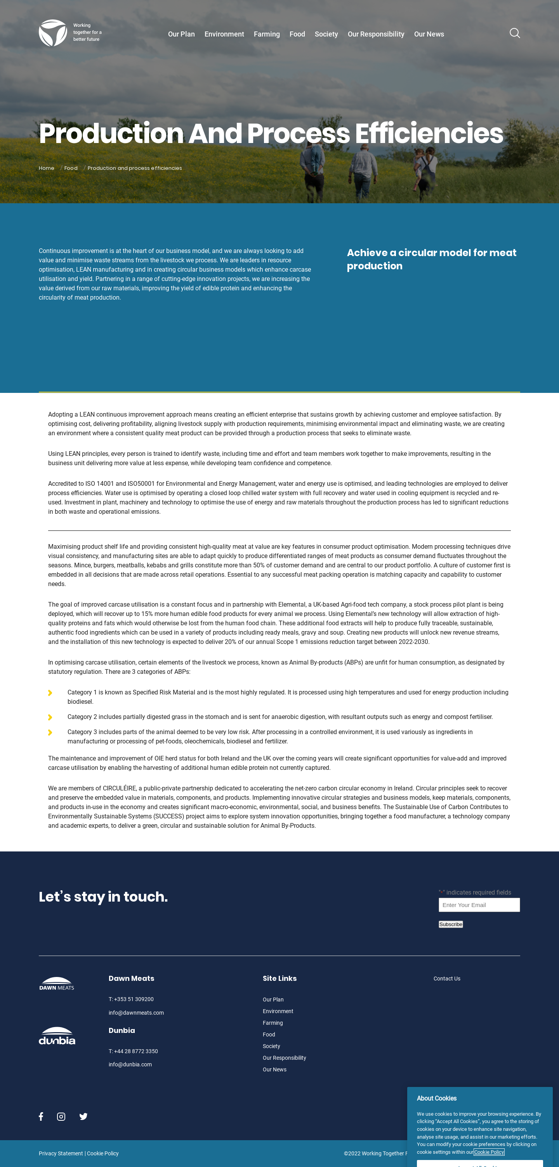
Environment (224, 34)
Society (326, 34)
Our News (429, 34)
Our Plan (181, 34)
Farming (267, 34)
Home (46, 168)
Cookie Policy (103, 1153)
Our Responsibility (376, 34)
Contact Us (447, 978)
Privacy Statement (61, 1153)
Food (297, 34)
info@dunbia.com (130, 1064)
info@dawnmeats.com (136, 1013)
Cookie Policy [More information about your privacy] (489, 1163)
